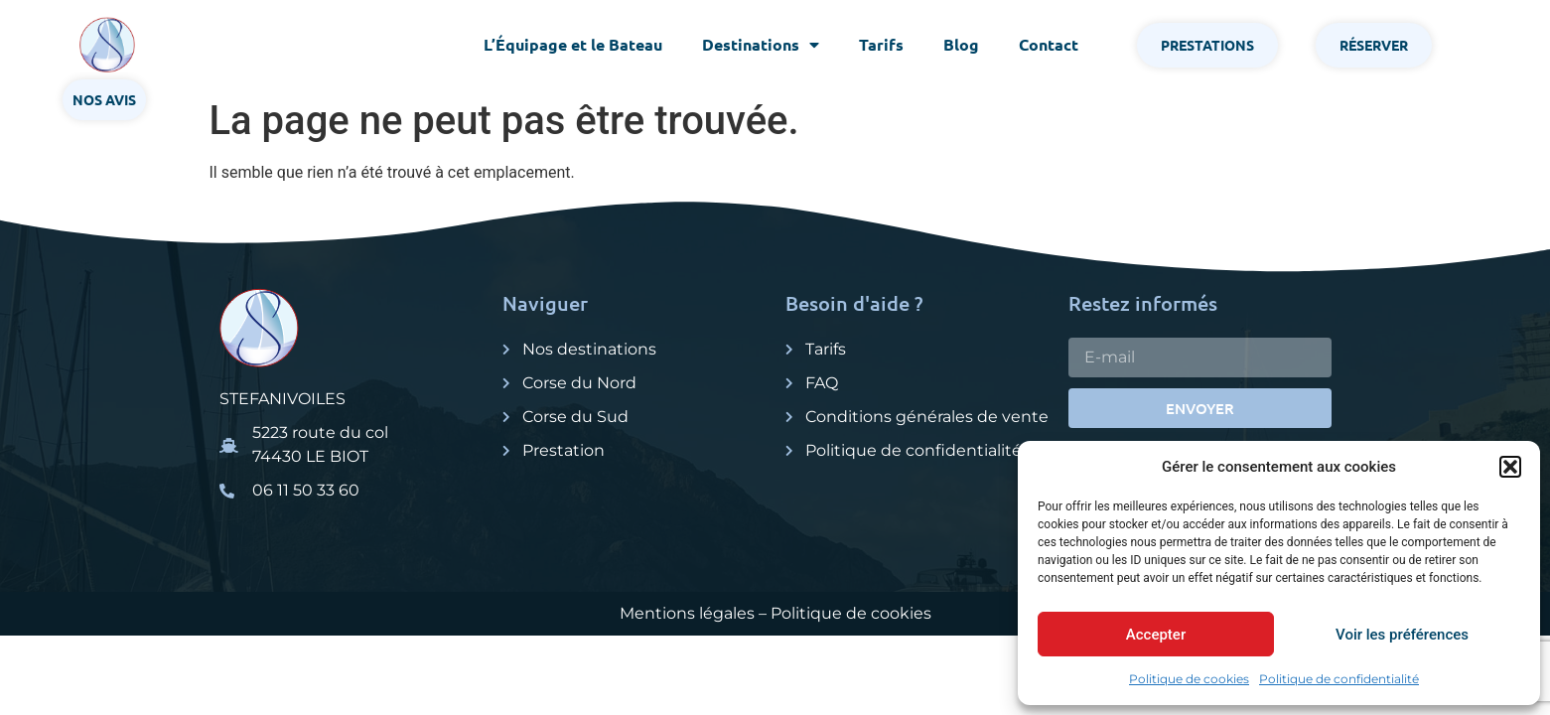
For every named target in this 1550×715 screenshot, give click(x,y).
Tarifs (881, 44)
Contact (1048, 44)
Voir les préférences (1402, 635)
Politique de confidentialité (1339, 678)
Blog (961, 44)
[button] (1510, 467)
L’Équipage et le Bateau (573, 44)
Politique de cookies (1189, 678)
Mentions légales (687, 613)
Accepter (1156, 635)
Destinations (760, 45)
